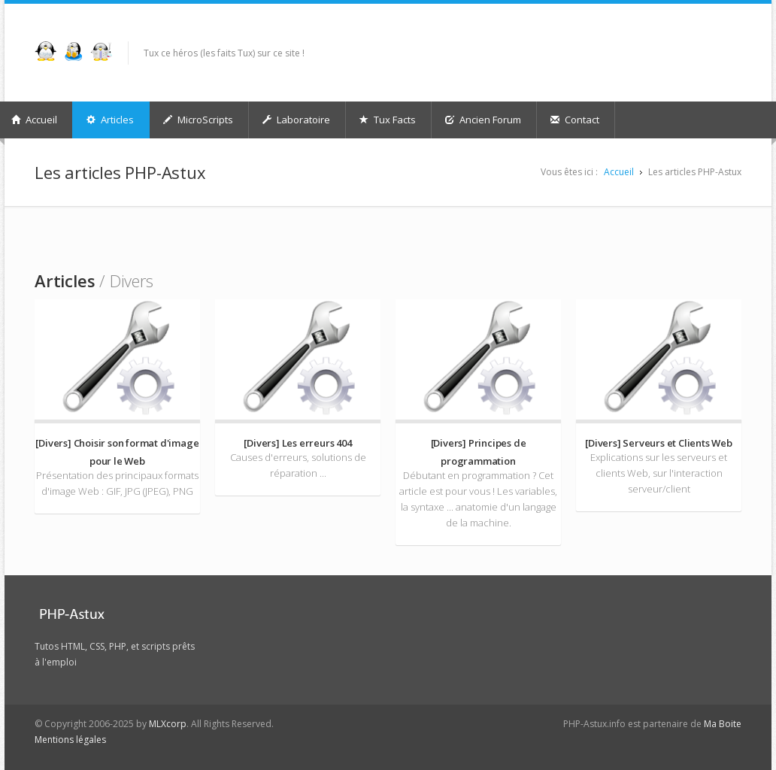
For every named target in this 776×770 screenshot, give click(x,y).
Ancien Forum (483, 119)
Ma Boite (722, 723)
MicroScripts (198, 119)
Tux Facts (387, 119)
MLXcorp (167, 723)
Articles (110, 119)
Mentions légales (70, 739)
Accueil (619, 171)
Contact (574, 119)
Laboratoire (296, 119)
